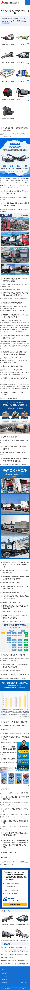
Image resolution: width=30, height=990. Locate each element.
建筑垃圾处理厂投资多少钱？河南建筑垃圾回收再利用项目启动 (15, 964)
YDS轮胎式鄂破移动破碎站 (8, 940)
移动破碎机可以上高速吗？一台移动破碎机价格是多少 (15, 864)
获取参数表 (25, 756)
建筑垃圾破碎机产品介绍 (7, 957)
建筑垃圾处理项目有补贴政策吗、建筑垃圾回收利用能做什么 (15, 960)
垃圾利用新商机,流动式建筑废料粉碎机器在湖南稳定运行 (15, 947)
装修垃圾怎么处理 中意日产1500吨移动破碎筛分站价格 (14, 954)
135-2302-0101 (17, 21)
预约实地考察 (25, 761)
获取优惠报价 (15, 904)
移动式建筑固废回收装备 (8, 924)
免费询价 (22, 751)
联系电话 (23, 767)
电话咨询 (23, 988)
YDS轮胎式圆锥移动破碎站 (22, 940)
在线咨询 (6, 23)
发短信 (8, 988)
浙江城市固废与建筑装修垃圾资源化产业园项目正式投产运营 (15, 951)
